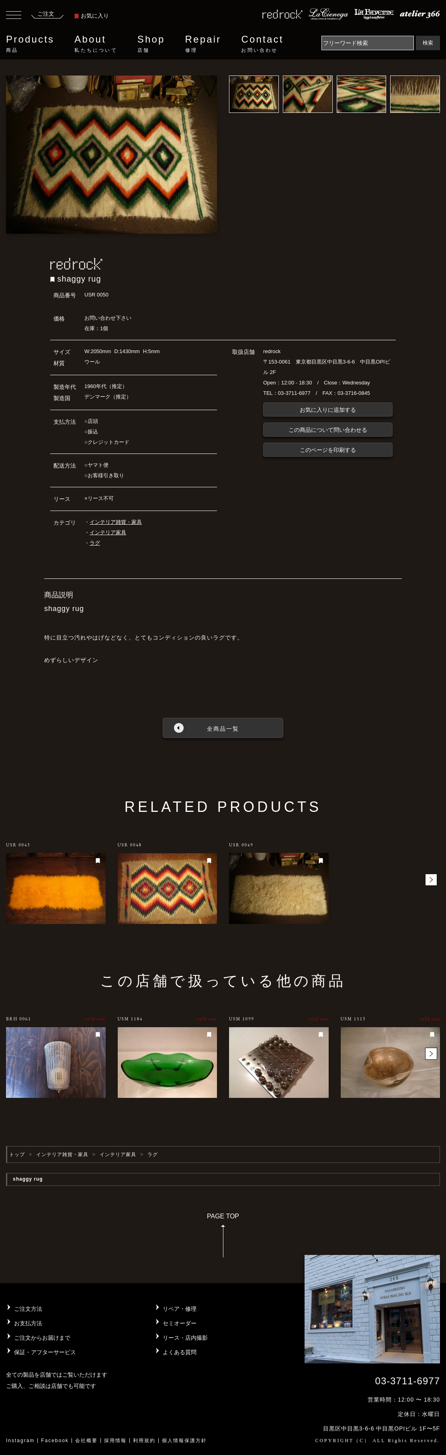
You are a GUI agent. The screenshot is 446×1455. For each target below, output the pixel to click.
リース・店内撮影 (185, 1337)
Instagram (20, 1440)
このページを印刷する (328, 450)
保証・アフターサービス (45, 1352)
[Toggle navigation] (13, 16)
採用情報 (115, 1440)
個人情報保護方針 (184, 1440)
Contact (262, 44)
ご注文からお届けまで (42, 1337)
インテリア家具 (108, 532)
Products (30, 44)
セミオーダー (179, 1323)
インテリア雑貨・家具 (116, 522)
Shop (151, 44)
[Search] (367, 43)
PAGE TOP (223, 1238)
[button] (431, 880)
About (95, 44)
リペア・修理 (179, 1309)
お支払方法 (28, 1323)
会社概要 (86, 1440)
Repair (203, 44)
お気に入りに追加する (328, 410)
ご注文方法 (28, 1309)
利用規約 (144, 1440)
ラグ (95, 543)
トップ (17, 1154)
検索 (428, 43)
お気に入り (91, 15)
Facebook (55, 1440)
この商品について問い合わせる (327, 430)
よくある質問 (179, 1352)
